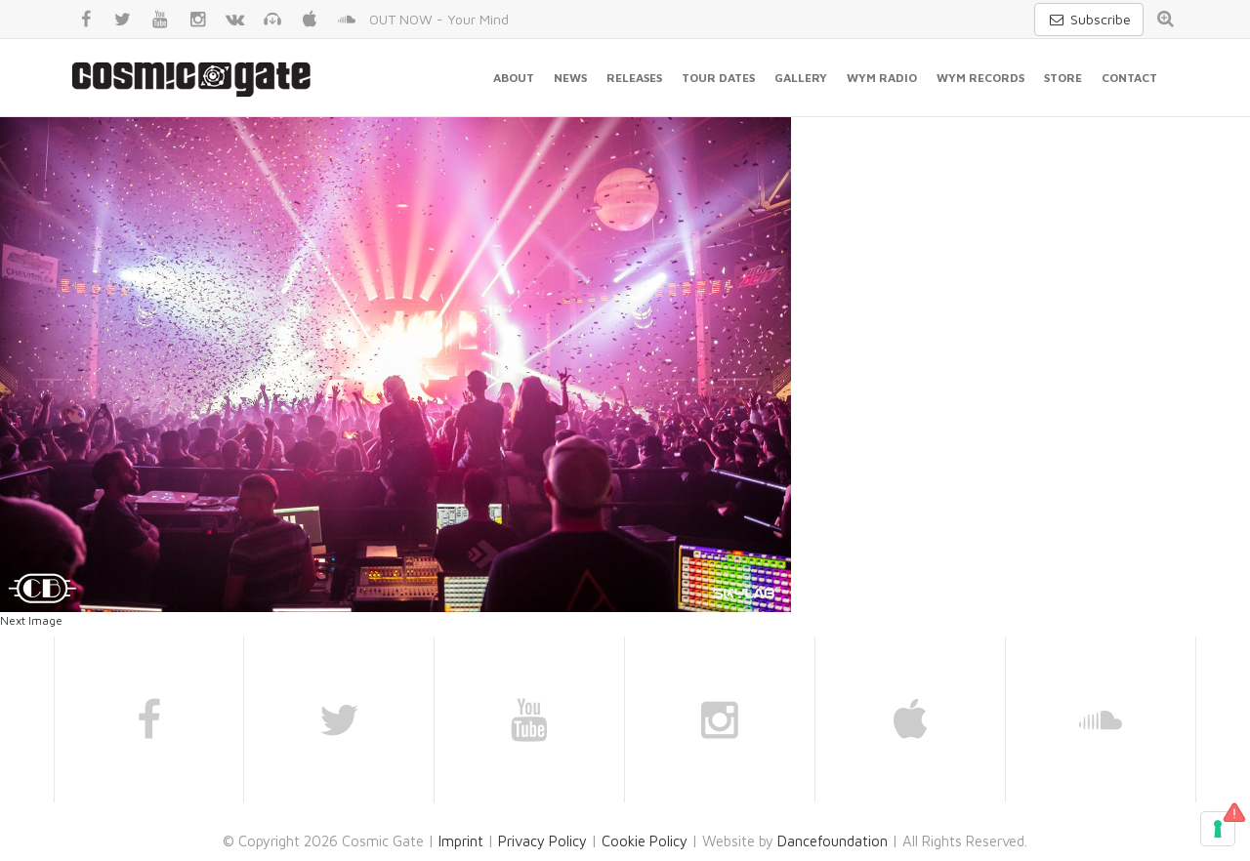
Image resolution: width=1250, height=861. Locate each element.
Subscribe (1089, 19)
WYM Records (980, 77)
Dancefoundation (832, 841)
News (570, 77)
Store (1063, 77)
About (513, 77)
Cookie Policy (645, 841)
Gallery (800, 77)
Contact (1129, 77)
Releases (634, 77)
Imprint (460, 841)
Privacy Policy (542, 841)
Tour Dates (718, 77)
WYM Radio (882, 77)
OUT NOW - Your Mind (439, 19)
